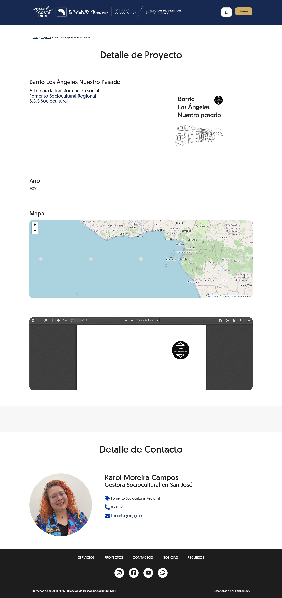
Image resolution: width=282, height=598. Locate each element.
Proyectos (46, 37)
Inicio (35, 37)
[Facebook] (134, 573)
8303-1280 (119, 507)
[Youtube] (148, 573)
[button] (35, 225)
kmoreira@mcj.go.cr (126, 515)
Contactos (143, 557)
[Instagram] (119, 573)
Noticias (170, 557)
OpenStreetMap (230, 296)
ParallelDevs (242, 591)
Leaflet (213, 296)
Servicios (86, 557)
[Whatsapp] (163, 573)
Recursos (196, 557)
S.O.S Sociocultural (48, 101)
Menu (244, 11)
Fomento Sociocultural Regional (62, 96)
